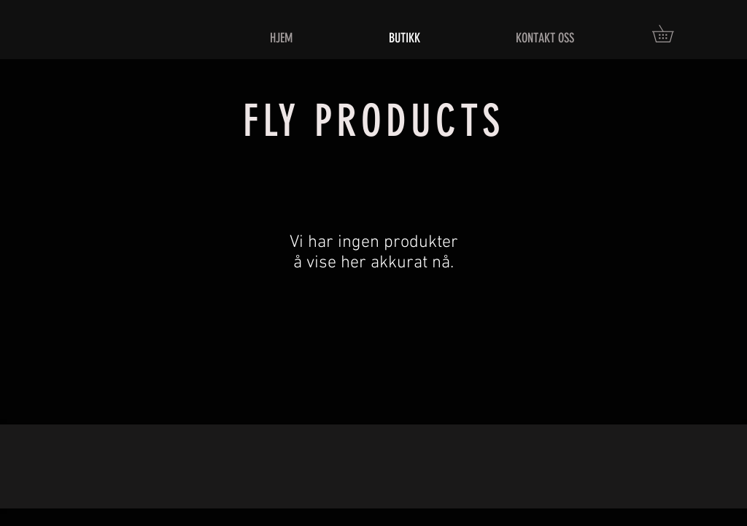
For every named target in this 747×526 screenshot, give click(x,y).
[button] (671, 33)
